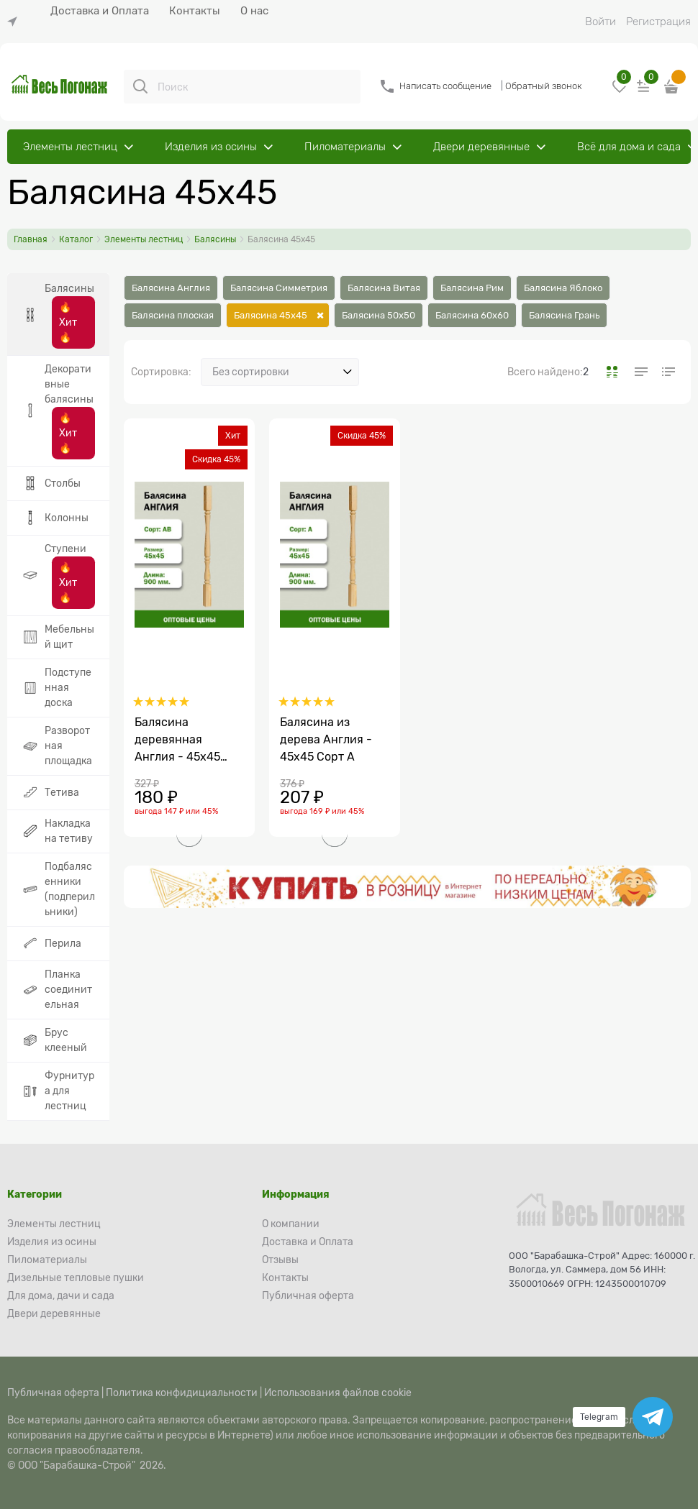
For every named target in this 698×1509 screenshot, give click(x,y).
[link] (15, 22)
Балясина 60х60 (472, 315)
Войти (600, 21)
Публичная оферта (53, 1392)
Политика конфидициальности (182, 1392)
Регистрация (658, 21)
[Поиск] (140, 86)
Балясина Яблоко (563, 288)
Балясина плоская (173, 315)
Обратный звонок (543, 86)
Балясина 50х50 (378, 315)
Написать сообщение (445, 86)
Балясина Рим (472, 288)
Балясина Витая (384, 288)
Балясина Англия (171, 288)
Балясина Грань (564, 315)
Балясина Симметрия (278, 288)
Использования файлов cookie (338, 1392)
